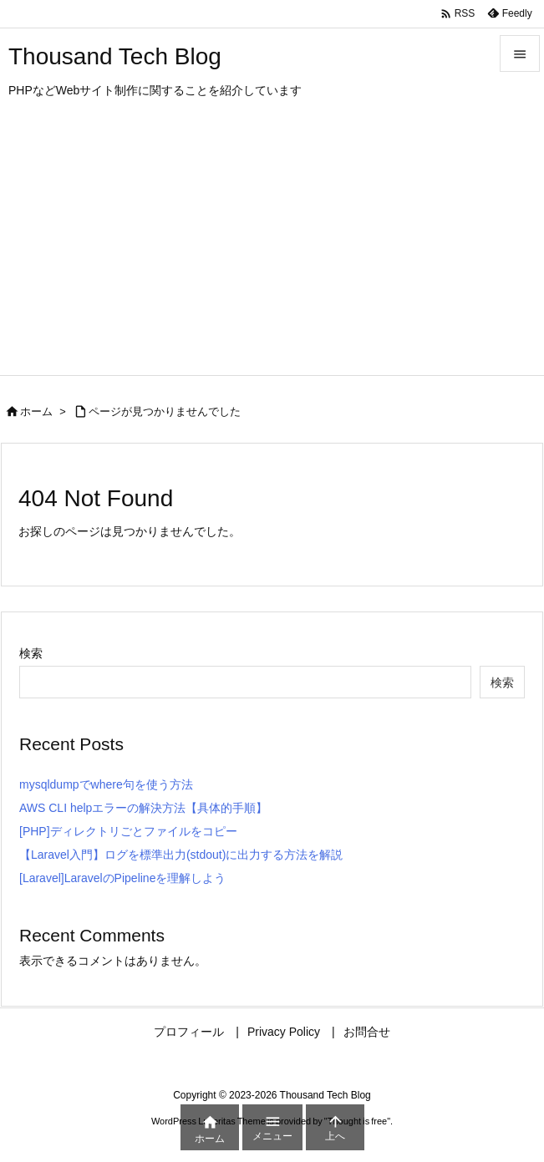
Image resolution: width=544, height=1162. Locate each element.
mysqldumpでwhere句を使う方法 (106, 784)
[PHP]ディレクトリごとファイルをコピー (128, 831)
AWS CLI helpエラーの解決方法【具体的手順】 (143, 807)
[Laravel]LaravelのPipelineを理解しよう (122, 878)
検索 (31, 653)
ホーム (36, 411)
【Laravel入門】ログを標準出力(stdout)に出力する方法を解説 (181, 854)
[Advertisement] (272, 250)
